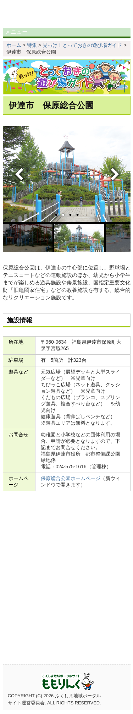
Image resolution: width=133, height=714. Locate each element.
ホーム (13, 49)
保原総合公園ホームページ (70, 482)
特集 (32, 49)
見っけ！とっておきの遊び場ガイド (82, 49)
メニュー (24, 34)
